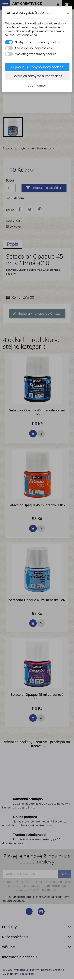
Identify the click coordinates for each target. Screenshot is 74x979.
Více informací (37, 85)
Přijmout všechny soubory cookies (37, 67)
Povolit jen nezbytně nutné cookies (37, 76)
